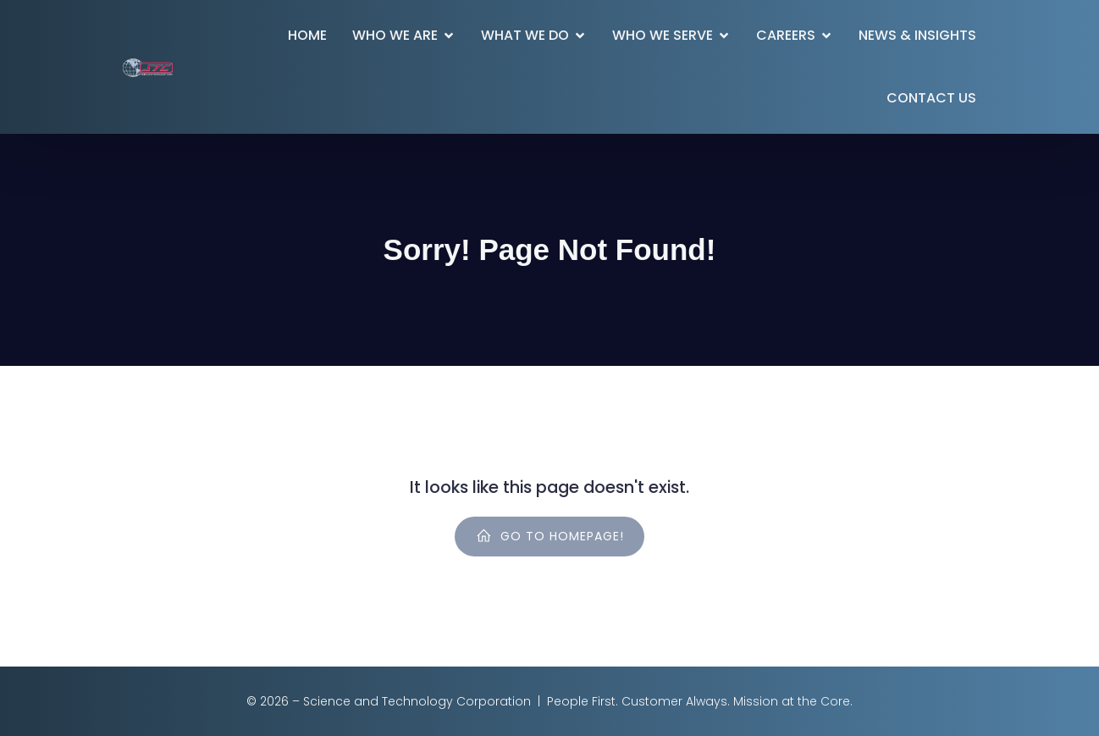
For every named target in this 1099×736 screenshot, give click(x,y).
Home (307, 35)
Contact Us (931, 98)
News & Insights (917, 35)
